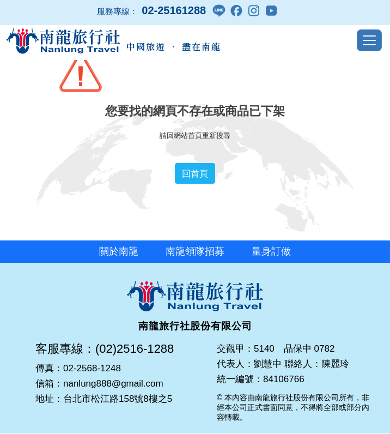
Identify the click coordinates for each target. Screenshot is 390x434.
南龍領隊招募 (195, 251)
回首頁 (195, 173)
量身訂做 (271, 251)
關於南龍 (118, 251)
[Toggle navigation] (369, 40)
